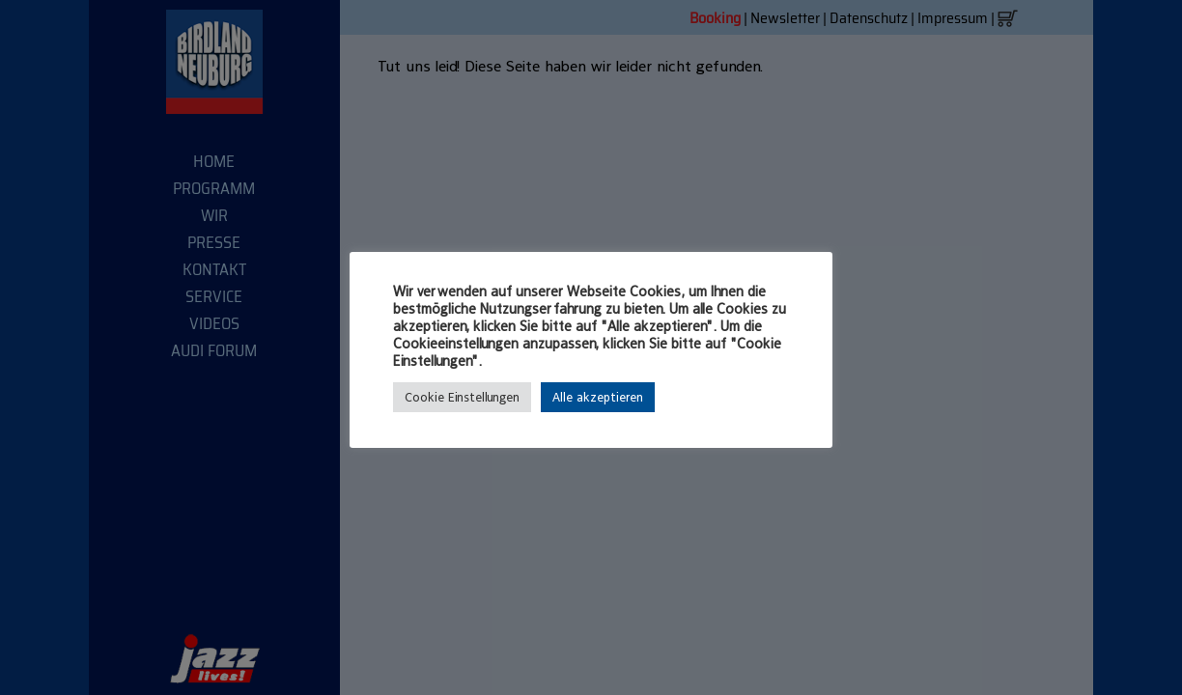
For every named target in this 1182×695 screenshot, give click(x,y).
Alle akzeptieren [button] (597, 397)
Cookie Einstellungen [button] (462, 397)
